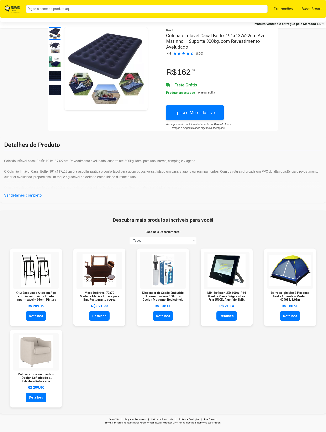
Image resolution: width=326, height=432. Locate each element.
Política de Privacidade (162, 419)
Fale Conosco (210, 419)
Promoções (283, 9)
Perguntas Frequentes (135, 419)
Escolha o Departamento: (163, 232)
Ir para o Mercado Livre (194, 112)
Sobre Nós (114, 419)
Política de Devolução (189, 419)
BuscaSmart (311, 9)
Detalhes (36, 316)
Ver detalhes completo (23, 195)
